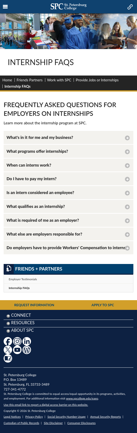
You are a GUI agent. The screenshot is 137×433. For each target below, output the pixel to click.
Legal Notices (12, 416)
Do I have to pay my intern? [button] (32, 178)
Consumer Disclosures (81, 423)
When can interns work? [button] (29, 165)
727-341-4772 (15, 389)
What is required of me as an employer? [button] (43, 220)
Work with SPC (59, 80)
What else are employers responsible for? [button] (44, 234)
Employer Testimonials (23, 279)
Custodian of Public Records (21, 423)
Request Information (34, 305)
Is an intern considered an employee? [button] (40, 192)
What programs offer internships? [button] (37, 151)
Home (7, 80)
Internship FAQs (19, 288)
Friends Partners (30, 80)
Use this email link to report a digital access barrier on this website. (46, 405)
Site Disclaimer (53, 423)
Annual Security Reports (105, 416)
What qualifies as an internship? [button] (36, 206)
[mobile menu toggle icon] (5, 6)
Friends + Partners (33, 269)
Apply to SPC (102, 305)
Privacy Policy (34, 416)
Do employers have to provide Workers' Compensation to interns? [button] (67, 247)
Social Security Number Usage (66, 416)
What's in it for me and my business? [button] (40, 137)
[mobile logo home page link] (68, 6)
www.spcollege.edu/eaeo (82, 398)
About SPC (22, 330)
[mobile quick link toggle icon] (129, 7)
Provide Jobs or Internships (97, 80)
